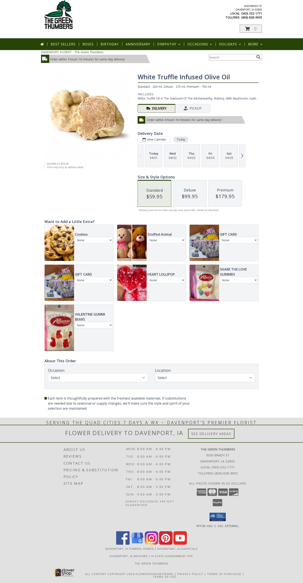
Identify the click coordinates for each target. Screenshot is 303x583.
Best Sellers (63, 44)
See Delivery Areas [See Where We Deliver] (211, 433)
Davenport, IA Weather (129, 556)
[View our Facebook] (123, 543)
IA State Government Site (172, 556)
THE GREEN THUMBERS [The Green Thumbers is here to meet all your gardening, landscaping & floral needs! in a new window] (151, 563)
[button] (251, 29)
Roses (88, 44)
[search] (258, 57)
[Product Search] (231, 57)
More (255, 44)
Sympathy (169, 44)
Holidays (230, 44)
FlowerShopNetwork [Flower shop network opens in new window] (154, 574)
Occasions (200, 44)
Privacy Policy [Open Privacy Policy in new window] (190, 574)
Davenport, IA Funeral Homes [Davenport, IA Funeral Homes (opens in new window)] (129, 548)
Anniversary (138, 44)
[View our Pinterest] (166, 543)
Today (181, 139)
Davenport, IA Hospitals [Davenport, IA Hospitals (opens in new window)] (177, 548)
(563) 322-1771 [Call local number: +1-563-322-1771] (251, 13)
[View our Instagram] (151, 543)
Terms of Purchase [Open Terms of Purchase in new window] (224, 574)
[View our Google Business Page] (137, 543)
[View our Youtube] (180, 543)
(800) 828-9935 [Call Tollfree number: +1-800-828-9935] (226, 473)
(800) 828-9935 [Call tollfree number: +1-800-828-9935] (251, 17)
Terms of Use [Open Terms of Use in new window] (164, 576)
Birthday (110, 44)
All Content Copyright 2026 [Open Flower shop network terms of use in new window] (110, 574)
